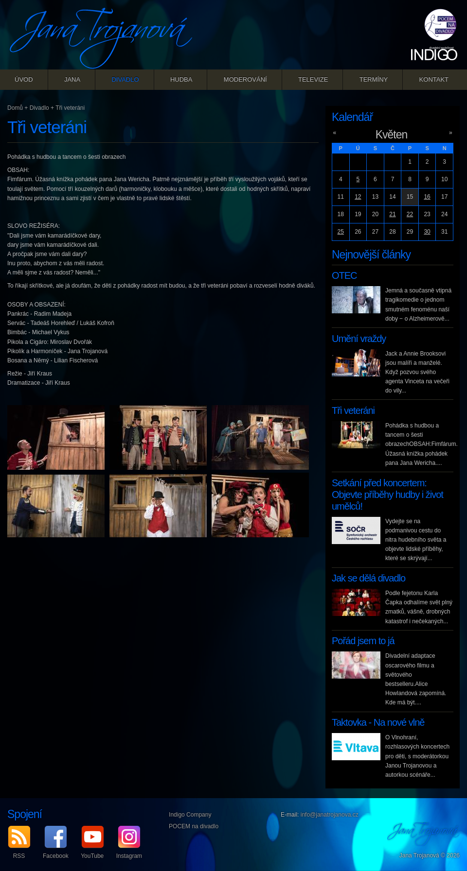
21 (392, 214)
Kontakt (434, 79)
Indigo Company (190, 814)
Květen (392, 134)
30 (427, 231)
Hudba (181, 79)
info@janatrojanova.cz (330, 814)
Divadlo (125, 79)
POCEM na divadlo (193, 826)
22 (410, 214)
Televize (313, 79)
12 (358, 196)
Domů (15, 107)
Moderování (245, 79)
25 (341, 231)
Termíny (373, 79)
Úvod (24, 79)
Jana (72, 79)
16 (427, 196)
